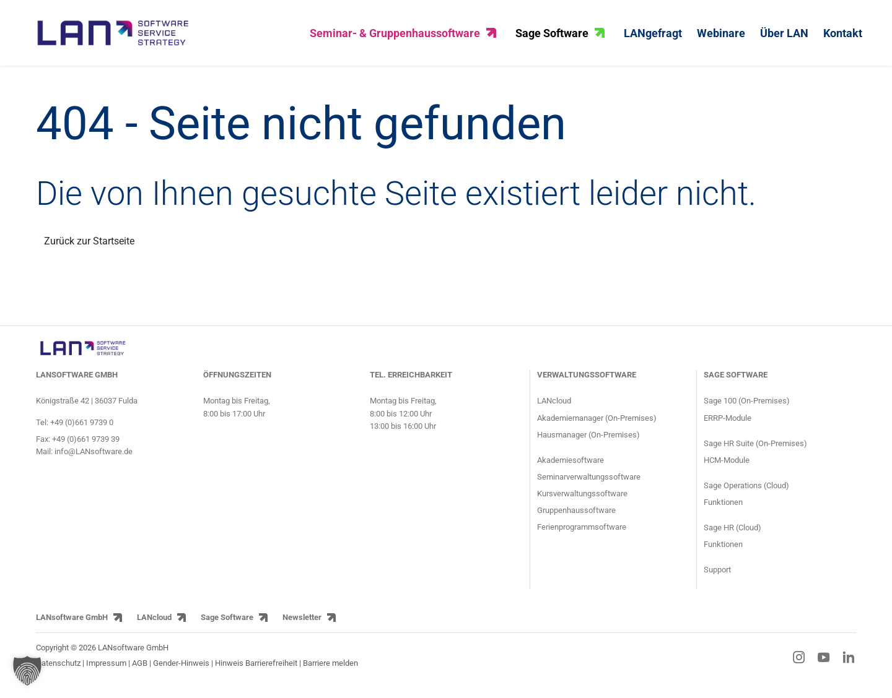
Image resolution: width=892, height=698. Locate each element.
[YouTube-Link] (823, 664)
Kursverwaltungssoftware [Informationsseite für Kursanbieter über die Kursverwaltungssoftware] (582, 500)
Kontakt (842, 36)
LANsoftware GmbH (72, 624)
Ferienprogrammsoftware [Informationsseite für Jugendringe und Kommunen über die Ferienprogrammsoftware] (581, 533)
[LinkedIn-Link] (848, 664)
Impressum (106, 669)
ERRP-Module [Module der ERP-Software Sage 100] (727, 424)
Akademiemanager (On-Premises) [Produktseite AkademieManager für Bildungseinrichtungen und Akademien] (597, 424)
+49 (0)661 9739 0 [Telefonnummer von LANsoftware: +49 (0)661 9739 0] (81, 429)
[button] (27, 671)
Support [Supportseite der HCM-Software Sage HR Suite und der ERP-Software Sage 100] (717, 576)
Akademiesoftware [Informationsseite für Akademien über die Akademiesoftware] (570, 467)
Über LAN (784, 36)
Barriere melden (330, 669)
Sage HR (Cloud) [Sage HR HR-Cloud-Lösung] (732, 534)
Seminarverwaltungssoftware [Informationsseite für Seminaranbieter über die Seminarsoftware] (589, 483)
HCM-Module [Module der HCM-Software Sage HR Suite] (727, 467)
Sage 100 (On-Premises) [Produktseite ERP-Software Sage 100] (747, 408)
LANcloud (154, 624)
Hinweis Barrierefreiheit (256, 669)
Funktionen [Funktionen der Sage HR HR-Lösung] (723, 551)
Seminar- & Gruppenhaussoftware (403, 36)
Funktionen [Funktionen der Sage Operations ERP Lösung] (723, 509)
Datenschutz (58, 669)
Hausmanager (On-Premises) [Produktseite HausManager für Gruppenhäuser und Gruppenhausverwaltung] (588, 441)
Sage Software (560, 36)
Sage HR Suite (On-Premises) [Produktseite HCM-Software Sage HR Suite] (755, 450)
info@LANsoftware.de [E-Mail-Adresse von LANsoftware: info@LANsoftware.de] (94, 458)
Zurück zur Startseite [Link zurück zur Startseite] (89, 248)
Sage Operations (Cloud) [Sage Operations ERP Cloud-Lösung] (746, 492)
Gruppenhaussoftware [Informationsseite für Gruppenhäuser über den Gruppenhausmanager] (576, 517)
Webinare (721, 36)
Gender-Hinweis (182, 669)
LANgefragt (653, 36)
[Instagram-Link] (799, 664)
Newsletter (301, 624)
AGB (139, 669)
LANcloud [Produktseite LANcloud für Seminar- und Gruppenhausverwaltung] (554, 408)
